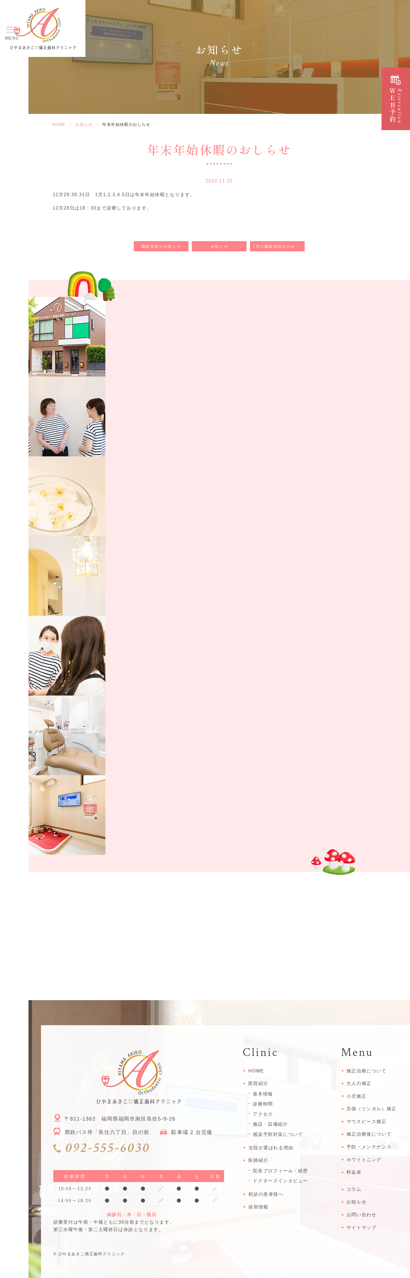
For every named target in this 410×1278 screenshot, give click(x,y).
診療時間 (263, 1103)
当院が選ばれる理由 (270, 1147)
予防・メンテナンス (369, 1146)
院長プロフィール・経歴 (280, 1170)
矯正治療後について (369, 1134)
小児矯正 (356, 1096)
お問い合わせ (362, 1214)
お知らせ (84, 124)
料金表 (354, 1172)
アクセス (263, 1114)
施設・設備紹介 (270, 1124)
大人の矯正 (359, 1083)
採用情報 (258, 1207)
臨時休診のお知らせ (161, 246)
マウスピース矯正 (367, 1121)
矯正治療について (367, 1070)
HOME (59, 124)
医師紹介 (258, 1160)
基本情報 (263, 1094)
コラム (354, 1189)
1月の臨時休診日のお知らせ (279, 246)
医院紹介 (258, 1083)
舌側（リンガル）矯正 (372, 1108)
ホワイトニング (364, 1159)
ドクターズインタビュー (280, 1180)
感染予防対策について (278, 1134)
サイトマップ (362, 1227)
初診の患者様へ (265, 1194)
